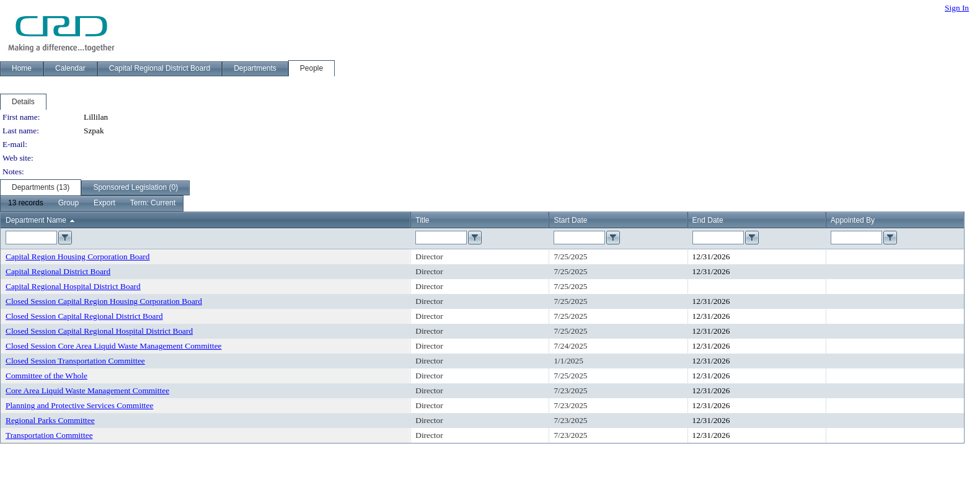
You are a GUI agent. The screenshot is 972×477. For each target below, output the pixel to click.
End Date (707, 220)
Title (422, 220)
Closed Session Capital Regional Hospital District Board (99, 331)
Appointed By (853, 220)
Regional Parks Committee (50, 420)
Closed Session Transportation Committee (75, 360)
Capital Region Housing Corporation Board (77, 256)
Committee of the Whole (46, 375)
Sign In (957, 7)
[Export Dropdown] (104, 203)
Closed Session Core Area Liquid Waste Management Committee (113, 345)
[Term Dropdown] (153, 203)
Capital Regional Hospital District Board (73, 286)
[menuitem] (26, 203)
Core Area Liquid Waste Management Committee (87, 390)
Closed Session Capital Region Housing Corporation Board (104, 301)
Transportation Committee (49, 435)
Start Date (570, 220)
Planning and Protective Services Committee (79, 405)
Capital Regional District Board (58, 271)
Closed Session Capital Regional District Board (84, 316)
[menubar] (91, 203)
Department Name (36, 220)
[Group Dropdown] (68, 203)
